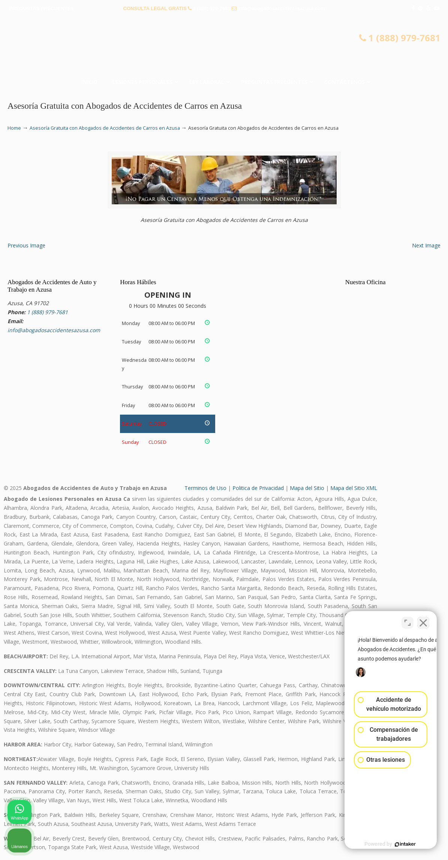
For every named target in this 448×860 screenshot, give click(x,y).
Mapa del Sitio (307, 487)
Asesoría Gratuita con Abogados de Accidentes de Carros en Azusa (105, 128)
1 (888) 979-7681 (212, 8)
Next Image (426, 245)
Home (14, 128)
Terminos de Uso (205, 487)
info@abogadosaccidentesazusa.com (281, 8)
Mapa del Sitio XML (353, 487)
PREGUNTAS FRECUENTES (41, 8)
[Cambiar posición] (408, 620)
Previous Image (26, 245)
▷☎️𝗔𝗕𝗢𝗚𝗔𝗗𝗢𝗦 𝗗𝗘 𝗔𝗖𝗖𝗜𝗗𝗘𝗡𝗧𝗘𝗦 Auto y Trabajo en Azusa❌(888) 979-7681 (224, 47)
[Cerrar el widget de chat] (423, 620)
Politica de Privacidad (258, 487)
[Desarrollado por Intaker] (384, 844)
